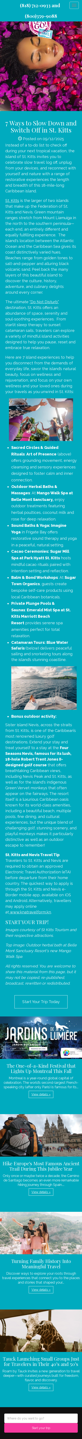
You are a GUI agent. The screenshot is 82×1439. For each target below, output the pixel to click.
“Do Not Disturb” (44, 302)
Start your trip (41, 1428)
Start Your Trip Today (41, 1001)
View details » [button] (41, 1094)
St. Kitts (12, 200)
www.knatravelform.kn (30, 912)
